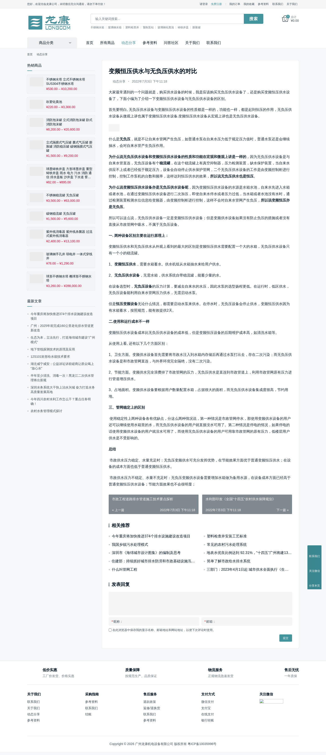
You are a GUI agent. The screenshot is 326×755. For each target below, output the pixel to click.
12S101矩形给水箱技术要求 (50, 356)
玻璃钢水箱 (117, 27)
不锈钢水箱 (99, 27)
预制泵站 (150, 27)
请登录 (204, 4)
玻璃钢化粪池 (168, 27)
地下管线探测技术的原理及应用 (53, 349)
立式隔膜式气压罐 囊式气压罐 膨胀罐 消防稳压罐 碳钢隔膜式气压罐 (69, 146)
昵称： (117, 621)
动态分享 (128, 43)
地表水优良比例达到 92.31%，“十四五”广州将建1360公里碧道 (249, 553)
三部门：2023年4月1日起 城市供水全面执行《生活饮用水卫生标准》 (249, 569)
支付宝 (206, 708)
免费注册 (216, 4)
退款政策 (149, 702)
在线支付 (207, 714)
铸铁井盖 (185, 27)
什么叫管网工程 (124, 569)
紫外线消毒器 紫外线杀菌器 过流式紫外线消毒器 (69, 234)
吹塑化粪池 (54, 102)
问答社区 (171, 43)
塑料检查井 (134, 27)
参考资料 (263, 4)
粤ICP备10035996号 (202, 744)
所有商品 (107, 43)
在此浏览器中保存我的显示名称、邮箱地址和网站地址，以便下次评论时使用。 (164, 630)
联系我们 (277, 4)
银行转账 (207, 720)
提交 (285, 638)
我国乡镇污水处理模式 (130, 544)
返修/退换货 (151, 708)
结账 (88, 714)
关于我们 (292, 4)
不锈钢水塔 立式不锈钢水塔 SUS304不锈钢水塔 (65, 81)
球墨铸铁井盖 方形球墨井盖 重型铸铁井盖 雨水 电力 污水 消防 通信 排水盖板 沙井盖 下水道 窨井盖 (69, 173)
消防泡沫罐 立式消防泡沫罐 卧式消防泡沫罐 (69, 122)
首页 (89, 43)
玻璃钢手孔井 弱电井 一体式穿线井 (69, 256)
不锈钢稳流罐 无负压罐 (62, 195)
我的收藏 (249, 4)
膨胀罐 (198, 27)
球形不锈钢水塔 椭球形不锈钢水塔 (68, 278)
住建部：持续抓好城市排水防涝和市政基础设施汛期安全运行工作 (154, 561)
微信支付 (207, 702)
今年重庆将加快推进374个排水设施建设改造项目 (151, 536)
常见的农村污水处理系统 (227, 544)
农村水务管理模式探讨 (46, 411)
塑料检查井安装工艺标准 (227, 536)
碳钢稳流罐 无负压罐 (61, 213)
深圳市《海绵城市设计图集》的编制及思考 (146, 553)
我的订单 (234, 4)
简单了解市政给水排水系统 (228, 561)
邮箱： (210, 621)
